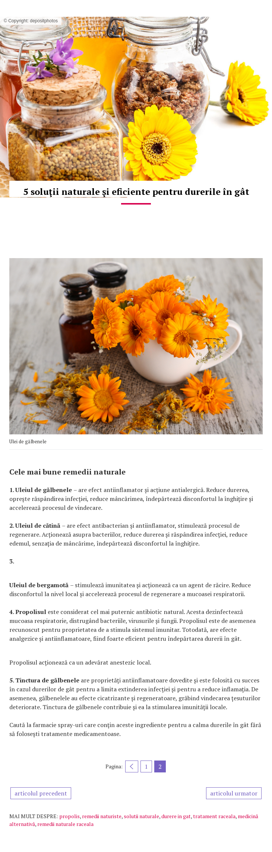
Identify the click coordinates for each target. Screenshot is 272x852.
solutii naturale (141, 816)
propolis (69, 816)
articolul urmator (233, 793)
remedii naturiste (101, 816)
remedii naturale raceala (65, 823)
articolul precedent (41, 793)
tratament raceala (214, 816)
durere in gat (176, 816)
